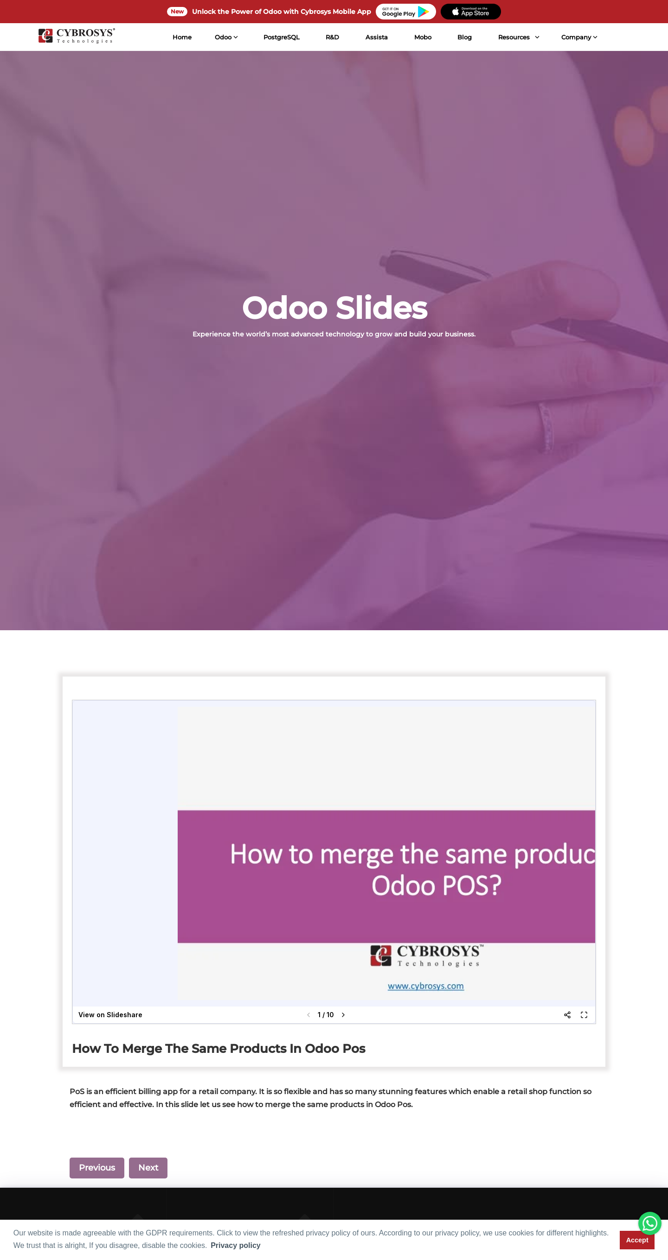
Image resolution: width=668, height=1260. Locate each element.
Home (182, 37)
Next (148, 1168)
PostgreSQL (281, 37)
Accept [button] (637, 1240)
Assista (377, 37)
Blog (464, 37)
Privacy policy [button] (236, 1245)
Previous (97, 1168)
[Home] (76, 37)
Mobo (422, 37)
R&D (332, 37)
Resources (514, 37)
